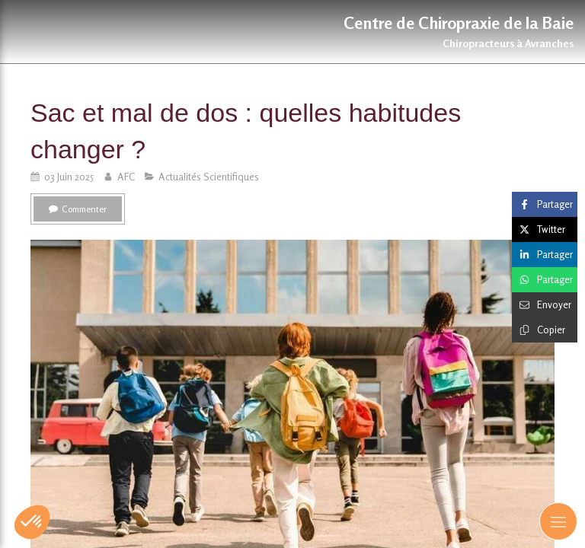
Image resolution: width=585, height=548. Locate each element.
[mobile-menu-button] (558, 521)
